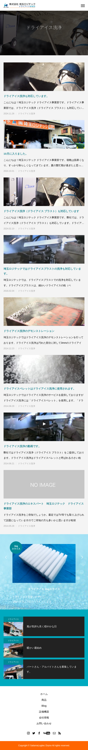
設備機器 (44, 711)
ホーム (44, 694)
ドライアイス (13, 619)
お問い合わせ (44, 723)
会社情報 (44, 717)
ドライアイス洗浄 (26, 114)
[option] (44, 572)
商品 (44, 699)
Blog (44, 705)
